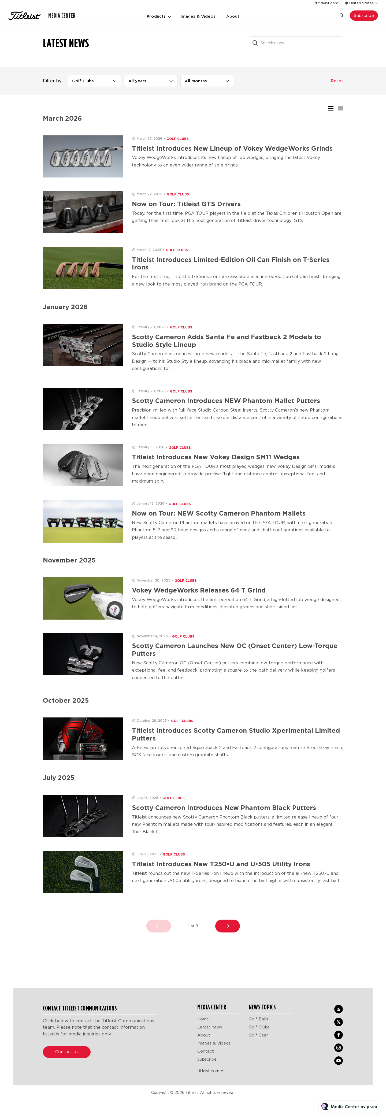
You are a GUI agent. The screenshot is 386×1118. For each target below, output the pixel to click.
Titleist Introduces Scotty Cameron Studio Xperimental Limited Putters (236, 734)
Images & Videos (198, 16)
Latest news (209, 1027)
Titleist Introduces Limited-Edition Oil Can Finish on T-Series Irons (230, 263)
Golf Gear (258, 1035)
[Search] (255, 42)
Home (203, 1019)
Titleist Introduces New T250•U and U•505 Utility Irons (221, 864)
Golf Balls (258, 1019)
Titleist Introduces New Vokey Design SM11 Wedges (216, 457)
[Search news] (296, 42)
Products (156, 16)
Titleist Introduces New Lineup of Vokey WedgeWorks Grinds (232, 148)
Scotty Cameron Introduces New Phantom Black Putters (224, 808)
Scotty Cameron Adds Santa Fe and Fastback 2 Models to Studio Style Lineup (226, 341)
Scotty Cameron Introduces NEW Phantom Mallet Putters (226, 401)
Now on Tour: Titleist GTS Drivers (186, 204)
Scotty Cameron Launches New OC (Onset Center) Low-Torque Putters (234, 649)
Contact (205, 1051)
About (232, 16)
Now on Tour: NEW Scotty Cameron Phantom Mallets (219, 513)
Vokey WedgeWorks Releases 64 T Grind (199, 590)
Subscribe (207, 1059)
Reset (337, 80)
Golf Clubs (177, 139)
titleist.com (328, 3)
